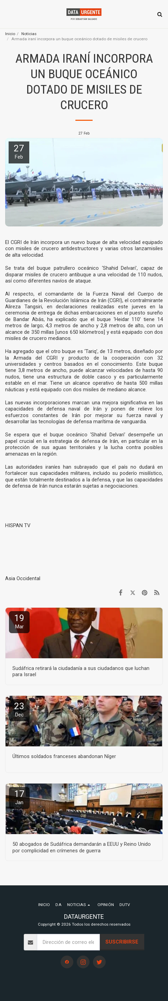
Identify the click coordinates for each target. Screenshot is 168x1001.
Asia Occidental (22, 578)
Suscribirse (121, 942)
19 (19, 621)
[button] (7, 14)
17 (19, 797)
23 (19, 709)
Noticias (28, 33)
